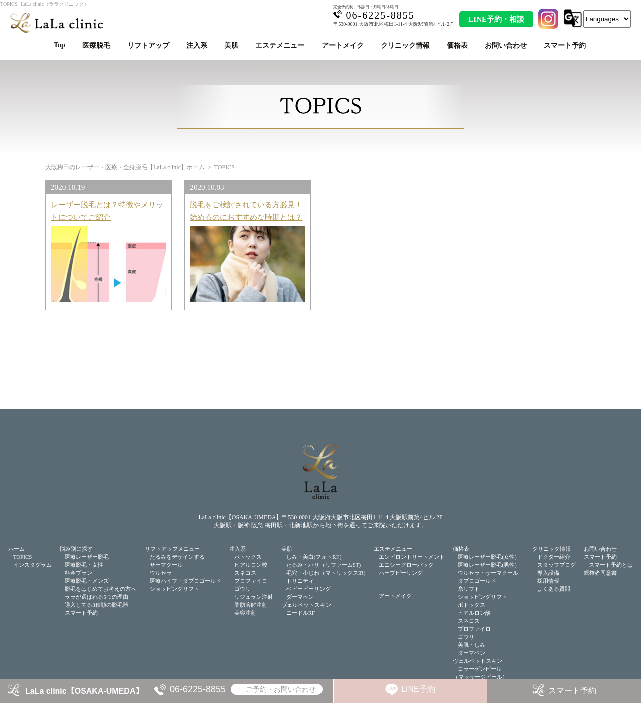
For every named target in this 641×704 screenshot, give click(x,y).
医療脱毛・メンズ (87, 581)
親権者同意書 (600, 573)
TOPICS (22, 557)
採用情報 (548, 581)
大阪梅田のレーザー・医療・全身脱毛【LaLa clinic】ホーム (125, 167)
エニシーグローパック (406, 565)
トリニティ (300, 581)
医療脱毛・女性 (84, 565)
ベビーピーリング (308, 589)
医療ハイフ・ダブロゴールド (185, 581)
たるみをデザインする (177, 557)
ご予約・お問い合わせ (281, 689)
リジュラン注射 (253, 597)
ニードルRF (300, 613)
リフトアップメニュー (172, 549)
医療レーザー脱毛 (87, 557)
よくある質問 (553, 589)
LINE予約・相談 (496, 19)
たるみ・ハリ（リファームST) (323, 565)
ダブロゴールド (477, 581)
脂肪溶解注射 (250, 605)
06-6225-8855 (198, 689)
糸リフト (469, 589)
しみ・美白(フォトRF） (315, 557)
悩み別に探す (76, 549)
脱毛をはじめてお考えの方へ (100, 589)
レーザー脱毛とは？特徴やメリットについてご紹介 (107, 210)
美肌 (231, 45)
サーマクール (166, 565)
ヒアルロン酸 (250, 565)
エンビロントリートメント (412, 557)
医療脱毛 (96, 45)
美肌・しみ (471, 645)
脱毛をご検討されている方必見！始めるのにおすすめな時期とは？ (246, 210)
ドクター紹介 (553, 557)
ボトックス (248, 557)
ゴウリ (242, 589)
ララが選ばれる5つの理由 (96, 597)
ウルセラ (161, 573)
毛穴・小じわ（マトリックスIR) (326, 573)
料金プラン (78, 573)
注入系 (196, 45)
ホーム (16, 549)
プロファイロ (250, 581)
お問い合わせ (506, 45)
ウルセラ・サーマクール (488, 573)
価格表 (457, 45)
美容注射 (245, 613)
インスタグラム (32, 565)
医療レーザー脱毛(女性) (487, 557)
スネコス (245, 573)
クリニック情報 (405, 45)
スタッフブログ (556, 565)
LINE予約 (418, 689)
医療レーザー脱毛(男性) (487, 565)
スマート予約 (565, 45)
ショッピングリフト (174, 589)
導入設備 (548, 573)
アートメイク (343, 45)
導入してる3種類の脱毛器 (96, 605)
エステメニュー (279, 45)
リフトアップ (148, 45)
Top (59, 45)
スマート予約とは (611, 565)
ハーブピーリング (401, 573)
